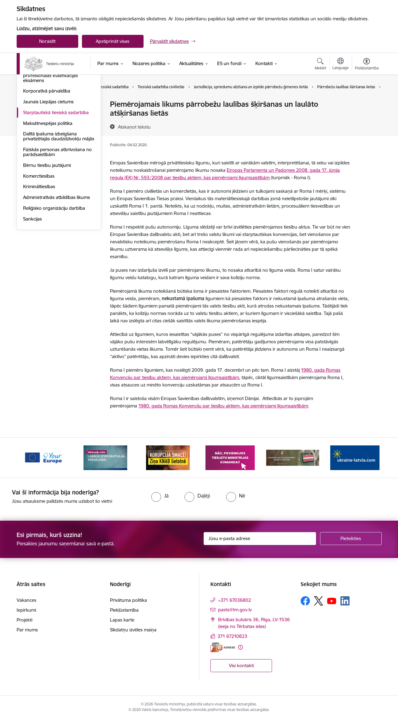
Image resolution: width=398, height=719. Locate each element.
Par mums (27, 630)
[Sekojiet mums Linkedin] (345, 600)
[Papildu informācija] (240, 647)
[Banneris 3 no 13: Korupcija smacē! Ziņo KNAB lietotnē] (168, 457)
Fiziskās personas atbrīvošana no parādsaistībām (57, 218)
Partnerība (34, 126)
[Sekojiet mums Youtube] (331, 600)
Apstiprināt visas (112, 41)
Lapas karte (122, 620)
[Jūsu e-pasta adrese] (260, 538)
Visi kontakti (241, 665)
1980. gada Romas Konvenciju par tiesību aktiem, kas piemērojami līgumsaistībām (223, 406)
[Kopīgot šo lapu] (366, 117)
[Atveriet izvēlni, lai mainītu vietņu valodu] (340, 64)
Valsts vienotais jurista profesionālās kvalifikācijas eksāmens (50, 142)
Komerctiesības (39, 242)
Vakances (26, 600)
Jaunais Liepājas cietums (48, 168)
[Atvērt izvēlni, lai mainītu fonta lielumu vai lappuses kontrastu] (367, 64)
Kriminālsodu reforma (46, 115)
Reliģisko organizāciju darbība (54, 274)
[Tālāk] (367, 458)
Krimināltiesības (39, 253)
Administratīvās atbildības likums (56, 264)
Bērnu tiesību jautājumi (47, 231)
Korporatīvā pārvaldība (46, 157)
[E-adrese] (222, 647)
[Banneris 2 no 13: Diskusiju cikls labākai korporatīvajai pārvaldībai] (105, 457)
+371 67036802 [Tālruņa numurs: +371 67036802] (234, 600)
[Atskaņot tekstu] (134, 126)
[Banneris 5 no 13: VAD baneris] (292, 457)
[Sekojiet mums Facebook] (305, 600)
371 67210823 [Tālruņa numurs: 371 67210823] (232, 636)
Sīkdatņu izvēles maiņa (133, 630)
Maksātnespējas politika (47, 189)
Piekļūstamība (124, 610)
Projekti (24, 620)
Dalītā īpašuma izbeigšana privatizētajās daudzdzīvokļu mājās (58, 202)
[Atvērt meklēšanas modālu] (320, 64)
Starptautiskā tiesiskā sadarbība (56, 179)
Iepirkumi (26, 610)
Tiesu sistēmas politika (46, 105)
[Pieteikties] (351, 538)
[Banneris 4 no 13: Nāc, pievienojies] (230, 457)
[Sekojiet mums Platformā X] (318, 600)
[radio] (160, 495)
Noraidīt (47, 41)
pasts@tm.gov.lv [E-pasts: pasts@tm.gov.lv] (235, 610)
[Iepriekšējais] (31, 458)
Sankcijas (32, 285)
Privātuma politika (128, 600)
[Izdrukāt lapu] (366, 101)
